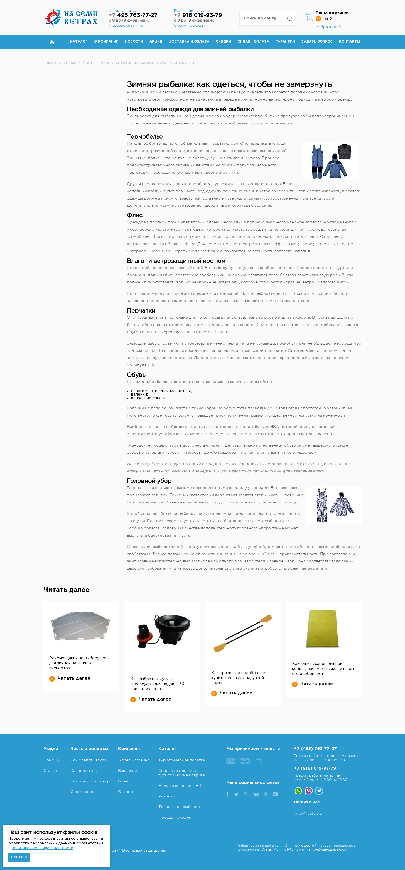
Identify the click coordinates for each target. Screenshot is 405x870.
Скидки (223, 41)
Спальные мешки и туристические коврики (182, 772)
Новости (134, 41)
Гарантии (285, 41)
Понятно (19, 857)
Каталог (79, 41)
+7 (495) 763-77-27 (315, 749)
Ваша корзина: (332, 13)
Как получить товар (90, 781)
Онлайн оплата (253, 41)
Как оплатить (83, 770)
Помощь (51, 760)
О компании (106, 41)
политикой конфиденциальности (42, 848)
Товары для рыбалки (179, 806)
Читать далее (69, 678)
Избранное (328, 27)
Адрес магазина (134, 760)
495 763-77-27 (133, 15)
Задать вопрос (317, 41)
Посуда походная (175, 817)
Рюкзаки (166, 796)
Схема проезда (189, 25)
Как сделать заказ (88, 760)
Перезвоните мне (126, 25)
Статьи (50, 770)
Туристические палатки (182, 760)
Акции (155, 41)
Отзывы (125, 791)
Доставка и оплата (189, 41)
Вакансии (127, 770)
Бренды (125, 781)
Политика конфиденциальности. (322, 849)
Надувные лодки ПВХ (179, 785)
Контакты (349, 41)
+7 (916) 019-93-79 (315, 768)
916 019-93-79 (198, 15)
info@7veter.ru (308, 813)
